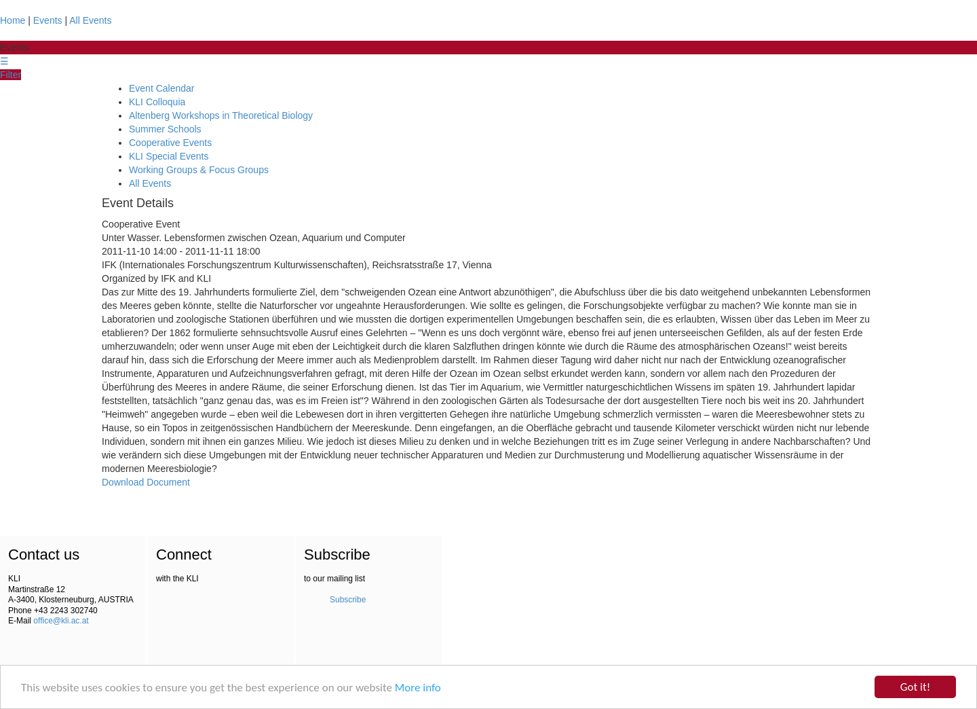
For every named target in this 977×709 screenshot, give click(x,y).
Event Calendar (162, 88)
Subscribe (348, 599)
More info (418, 688)
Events (47, 20)
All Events (90, 20)
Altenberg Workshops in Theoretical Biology (221, 115)
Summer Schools (165, 129)
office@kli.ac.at (60, 620)
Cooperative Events (170, 142)
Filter (10, 74)
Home (12, 20)
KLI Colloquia (157, 101)
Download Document (146, 482)
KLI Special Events (169, 156)
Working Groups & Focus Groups (199, 169)
